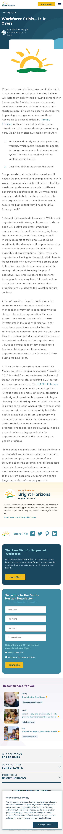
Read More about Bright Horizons (20, 517)
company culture (30, 737)
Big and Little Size (35, 697)
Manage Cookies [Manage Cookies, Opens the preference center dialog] (45, 825)
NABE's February (48, 384)
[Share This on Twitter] (38, 533)
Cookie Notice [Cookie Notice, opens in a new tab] (45, 818)
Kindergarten (28, 722)
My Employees (10, 12)
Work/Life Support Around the (41, 731)
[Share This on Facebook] (31, 533)
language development (32, 702)
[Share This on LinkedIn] (53, 533)
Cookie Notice (19, 830)
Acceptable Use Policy (35, 830)
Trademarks (50, 830)
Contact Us (46, 4)
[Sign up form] (25, 637)
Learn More (15, 577)
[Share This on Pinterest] (46, 533)
